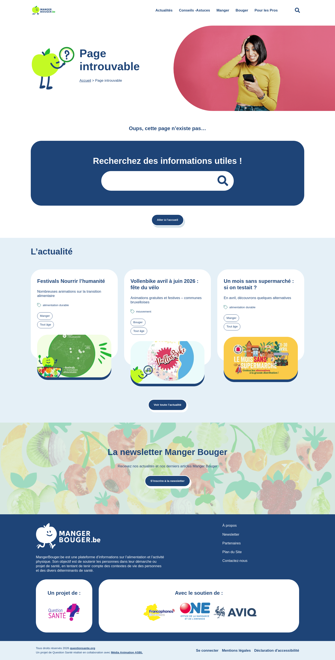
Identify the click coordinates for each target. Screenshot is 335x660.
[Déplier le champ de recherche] (297, 10)
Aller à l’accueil (167, 219)
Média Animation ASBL (127, 652)
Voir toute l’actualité (167, 404)
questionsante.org (82, 648)
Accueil (85, 81)
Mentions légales (236, 650)
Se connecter (207, 650)
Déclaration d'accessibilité (276, 650)
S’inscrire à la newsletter (167, 481)
